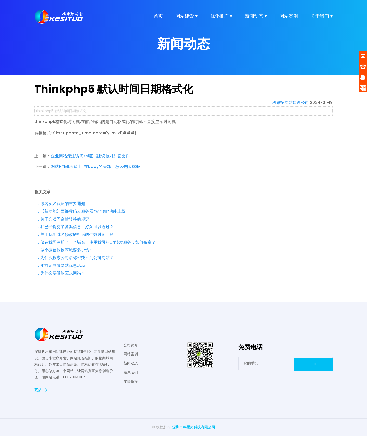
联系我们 (131, 372)
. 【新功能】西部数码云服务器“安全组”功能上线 (81, 211)
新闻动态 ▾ (256, 18)
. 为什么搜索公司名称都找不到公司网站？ (76, 258)
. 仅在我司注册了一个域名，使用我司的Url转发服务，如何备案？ (97, 242)
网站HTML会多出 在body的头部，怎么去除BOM (96, 166)
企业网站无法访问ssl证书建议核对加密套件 (90, 156)
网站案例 (289, 18)
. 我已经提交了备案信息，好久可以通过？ (76, 227)
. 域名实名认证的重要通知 (61, 204)
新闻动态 (131, 363)
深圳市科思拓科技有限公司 (193, 427)
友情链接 (131, 381)
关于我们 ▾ (322, 18)
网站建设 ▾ (187, 18)
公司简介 (131, 345)
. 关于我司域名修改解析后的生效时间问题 (76, 234)
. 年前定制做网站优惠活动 (61, 265)
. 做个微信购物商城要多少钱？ (65, 250)
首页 (158, 18)
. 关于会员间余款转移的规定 (63, 219)
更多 (40, 389)
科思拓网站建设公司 (290, 102)
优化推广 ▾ (221, 18)
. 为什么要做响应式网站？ (61, 273)
